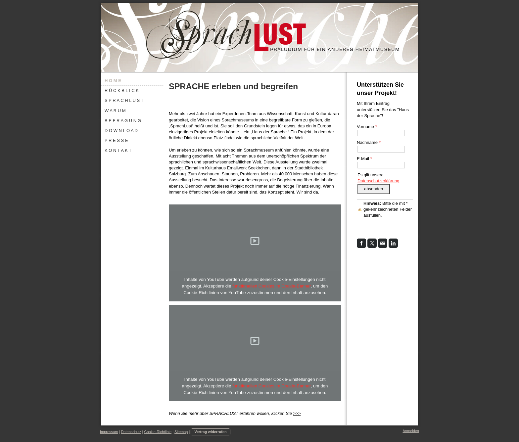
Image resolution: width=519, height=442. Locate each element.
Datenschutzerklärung (378, 180)
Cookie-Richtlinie (158, 432)
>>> (297, 413)
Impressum (109, 432)
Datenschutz (131, 432)
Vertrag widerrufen (210, 432)
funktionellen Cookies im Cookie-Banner (271, 286)
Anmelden (410, 431)
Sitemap (181, 432)
